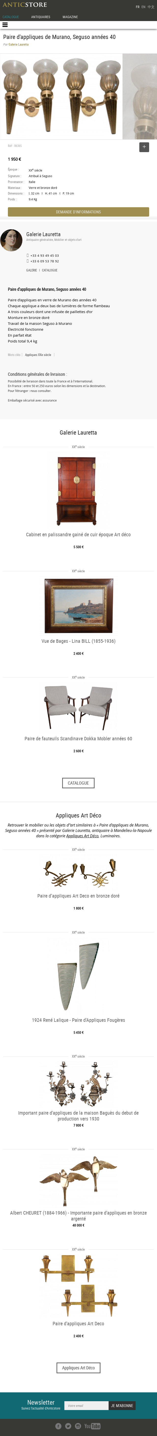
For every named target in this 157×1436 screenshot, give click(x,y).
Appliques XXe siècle (38, 354)
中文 (151, 6)
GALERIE (31, 270)
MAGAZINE (70, 16)
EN (143, 6)
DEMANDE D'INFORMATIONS (78, 212)
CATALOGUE (10, 16)
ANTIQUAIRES (40, 16)
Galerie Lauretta (43, 234)
